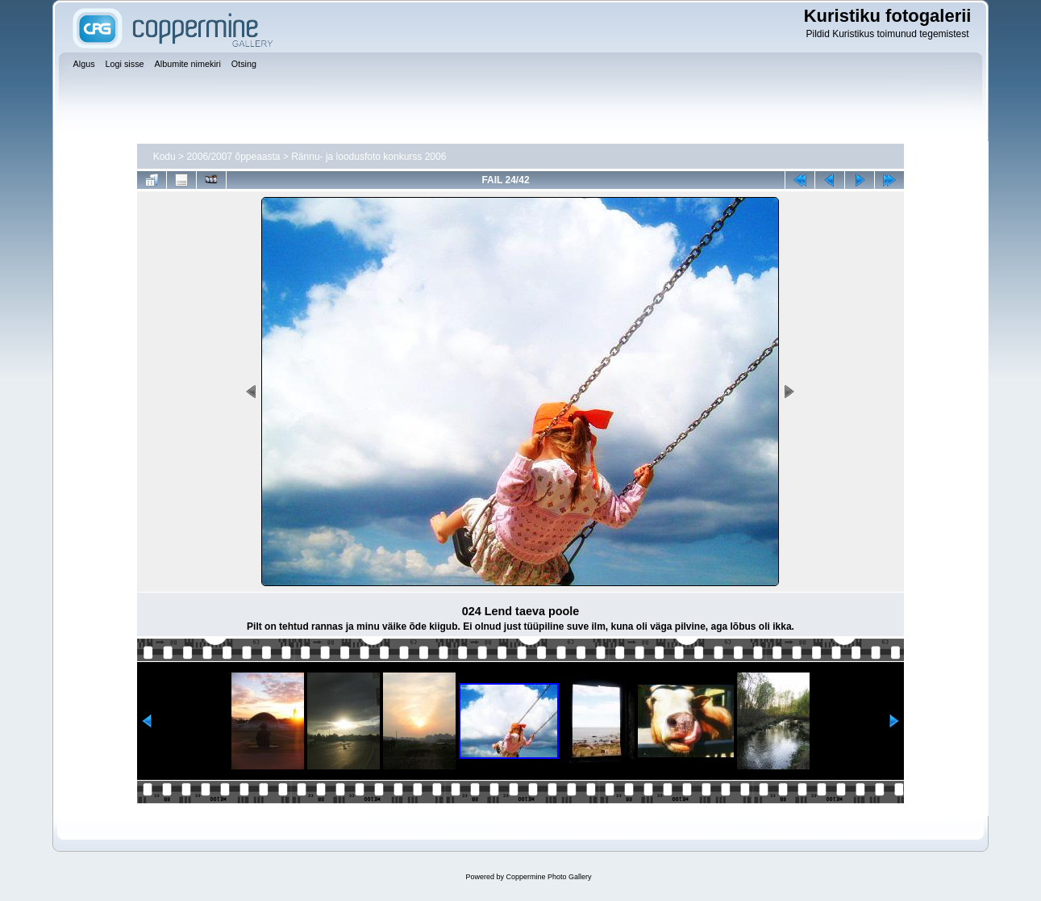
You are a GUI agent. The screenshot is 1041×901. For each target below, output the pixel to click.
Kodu (164, 156)
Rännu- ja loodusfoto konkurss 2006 (368, 156)
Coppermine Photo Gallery (548, 877)
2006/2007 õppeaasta (233, 156)
